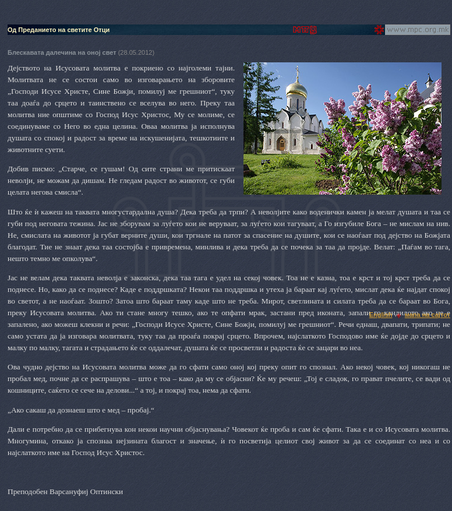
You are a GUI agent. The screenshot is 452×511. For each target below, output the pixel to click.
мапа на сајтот (427, 314)
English (381, 314)
